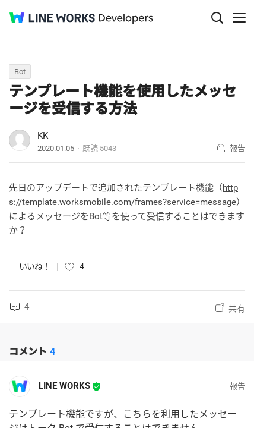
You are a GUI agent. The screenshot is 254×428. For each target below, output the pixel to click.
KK (42, 135)
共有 (236, 308)
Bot (20, 71)
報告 (237, 148)
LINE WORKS (64, 385)
